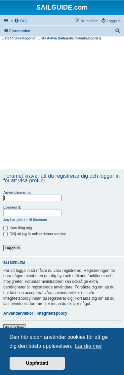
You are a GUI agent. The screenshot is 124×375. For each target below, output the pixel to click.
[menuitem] (20, 21)
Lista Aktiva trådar (52, 38)
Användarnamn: (17, 192)
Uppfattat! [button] (37, 363)
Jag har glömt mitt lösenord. (25, 219)
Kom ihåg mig (17, 228)
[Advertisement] (62, 106)
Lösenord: (12, 207)
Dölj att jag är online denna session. (35, 234)
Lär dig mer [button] (88, 346)
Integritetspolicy (52, 313)
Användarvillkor (18, 313)
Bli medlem (14, 327)
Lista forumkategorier (19, 38)
